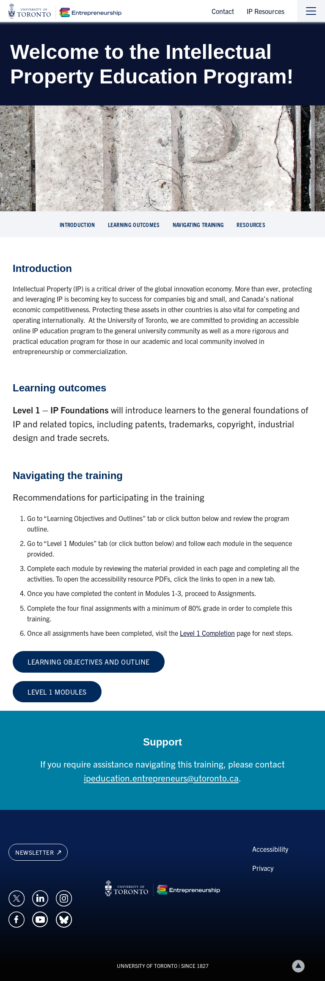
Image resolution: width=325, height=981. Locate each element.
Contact (223, 11)
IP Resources (265, 11)
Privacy (262, 868)
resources (251, 224)
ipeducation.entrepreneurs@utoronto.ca (161, 777)
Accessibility (270, 849)
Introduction (77, 224)
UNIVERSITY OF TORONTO (147, 965)
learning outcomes (134, 224)
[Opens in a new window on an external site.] (16, 897)
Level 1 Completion (207, 633)
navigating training (198, 224)
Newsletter (38, 852)
